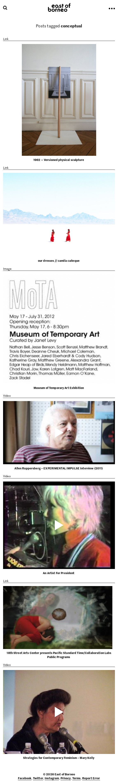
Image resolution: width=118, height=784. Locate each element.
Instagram (52, 778)
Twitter (38, 778)
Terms (76, 778)
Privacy (66, 778)
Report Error (91, 778)
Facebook (24, 778)
